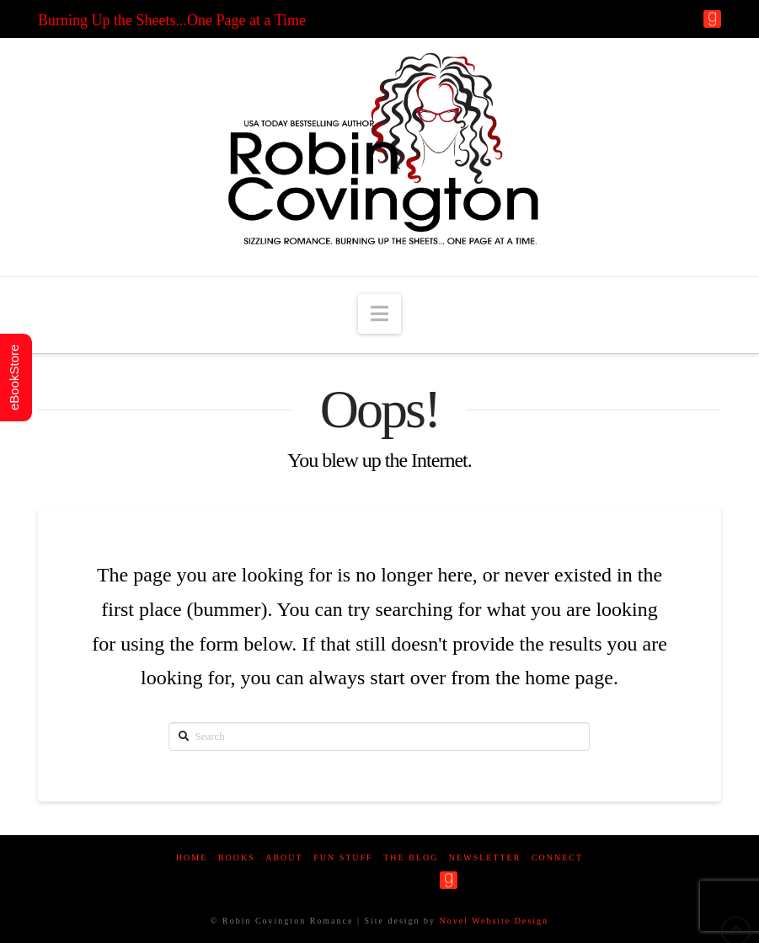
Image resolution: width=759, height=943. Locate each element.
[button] (379, 314)
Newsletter (485, 857)
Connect (557, 857)
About (283, 857)
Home (191, 857)
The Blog (410, 857)
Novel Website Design (494, 920)
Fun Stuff (343, 857)
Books (236, 857)
